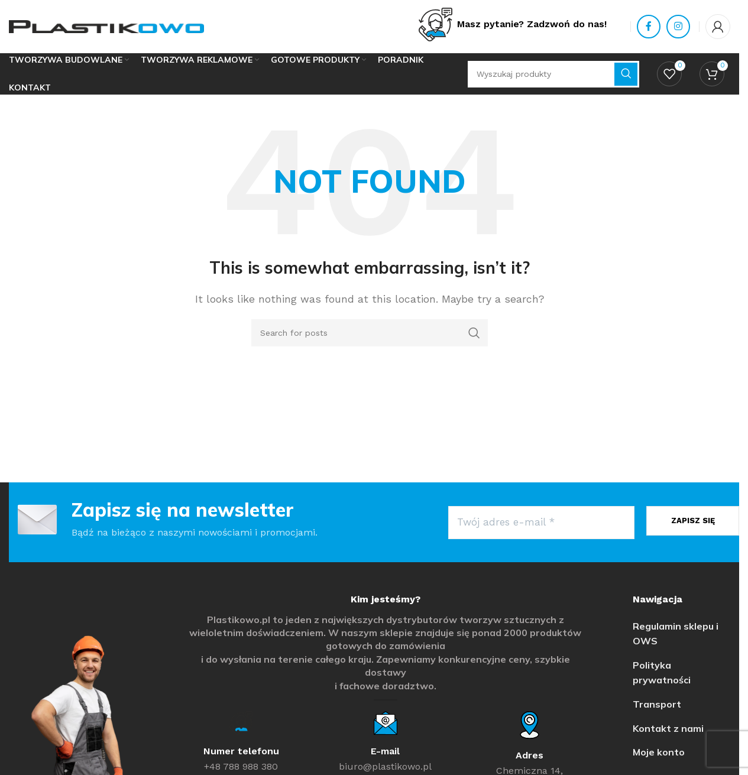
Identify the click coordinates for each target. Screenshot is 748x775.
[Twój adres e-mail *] (541, 522)
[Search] (369, 332)
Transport (657, 704)
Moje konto (659, 752)
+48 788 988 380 (241, 766)
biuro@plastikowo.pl (385, 766)
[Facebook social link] (648, 26)
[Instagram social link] (678, 26)
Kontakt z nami (668, 728)
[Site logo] (106, 25)
